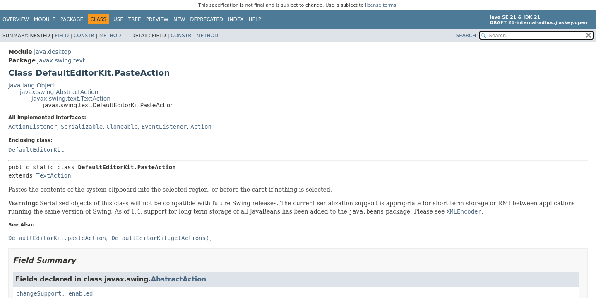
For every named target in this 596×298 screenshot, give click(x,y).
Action (200, 126)
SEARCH (466, 35)
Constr (84, 35)
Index (236, 19)
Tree (134, 19)
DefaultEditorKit (36, 150)
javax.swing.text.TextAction (71, 98)
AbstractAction (179, 279)
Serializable (82, 126)
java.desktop (52, 51)
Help (255, 19)
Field (62, 35)
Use (118, 19)
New (179, 19)
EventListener (164, 126)
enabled (80, 293)
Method (110, 35)
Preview (157, 19)
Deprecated (206, 19)
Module (44, 19)
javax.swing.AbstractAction (59, 92)
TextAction (53, 175)
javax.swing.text (61, 60)
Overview (15, 19)
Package (71, 19)
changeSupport (39, 293)
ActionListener (32, 126)
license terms (380, 5)
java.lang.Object (31, 85)
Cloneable (122, 126)
